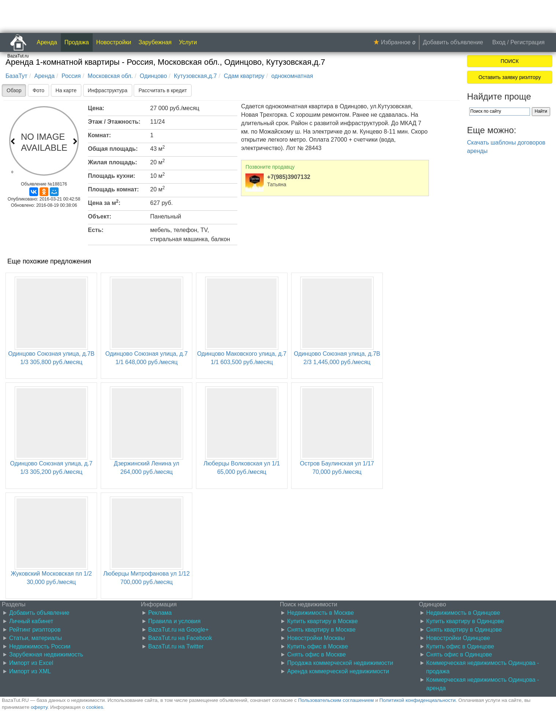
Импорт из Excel (31, 663)
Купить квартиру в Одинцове (465, 621)
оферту (39, 707)
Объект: (99, 216)
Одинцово (153, 76)
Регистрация (527, 42)
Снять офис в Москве (316, 654)
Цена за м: (104, 202)
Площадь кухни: (111, 176)
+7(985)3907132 (288, 177)
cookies (94, 707)
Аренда (47, 42)
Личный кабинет (31, 621)
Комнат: (99, 135)
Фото (38, 90)
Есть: (96, 230)
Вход (498, 42)
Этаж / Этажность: (114, 122)
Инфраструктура (107, 90)
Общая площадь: (113, 149)
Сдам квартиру (244, 76)
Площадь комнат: (113, 189)
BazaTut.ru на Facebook (180, 638)
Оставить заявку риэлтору (509, 77)
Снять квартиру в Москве (321, 629)
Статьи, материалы (35, 638)
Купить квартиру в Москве (322, 621)
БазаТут (16, 76)
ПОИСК (510, 61)
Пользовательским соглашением (336, 700)
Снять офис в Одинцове (459, 654)
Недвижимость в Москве (320, 613)
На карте (66, 90)
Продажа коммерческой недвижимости (340, 663)
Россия (71, 76)
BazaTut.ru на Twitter (176, 646)
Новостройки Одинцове (458, 638)
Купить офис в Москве (317, 646)
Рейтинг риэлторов (35, 629)
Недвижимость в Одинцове (463, 613)
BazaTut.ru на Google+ (178, 629)
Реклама (160, 613)
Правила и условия (174, 621)
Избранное (396, 42)
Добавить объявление (453, 42)
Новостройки (113, 42)
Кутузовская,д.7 (195, 76)
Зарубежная (154, 42)
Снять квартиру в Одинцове (464, 629)
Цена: (96, 108)
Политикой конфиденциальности (417, 700)
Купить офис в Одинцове (460, 646)
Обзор (14, 90)
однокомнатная (292, 76)
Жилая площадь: (112, 162)
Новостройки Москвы (316, 638)
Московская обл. (110, 76)
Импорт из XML (30, 671)
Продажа (76, 42)
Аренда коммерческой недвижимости (338, 671)
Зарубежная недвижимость (46, 654)
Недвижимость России (39, 646)
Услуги (188, 42)
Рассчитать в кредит (162, 90)
